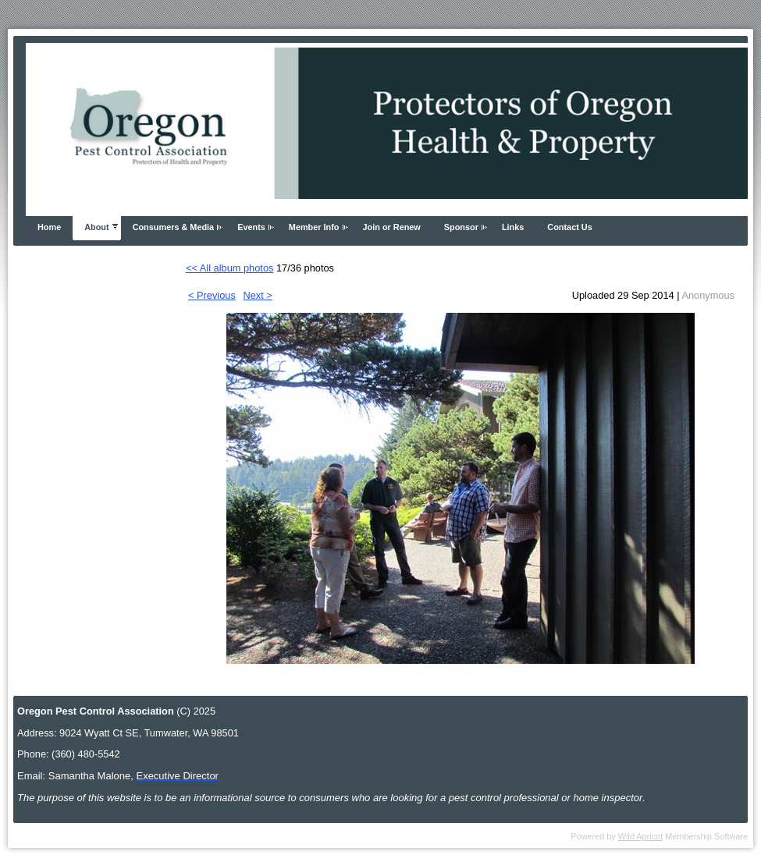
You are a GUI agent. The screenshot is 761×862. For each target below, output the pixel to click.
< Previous (212, 295)
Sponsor (461, 227)
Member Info (314, 227)
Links (513, 227)
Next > (257, 295)
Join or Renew (392, 227)
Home (49, 227)
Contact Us (569, 227)
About (96, 227)
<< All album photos (229, 268)
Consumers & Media (174, 227)
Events (251, 227)
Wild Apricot (640, 836)
